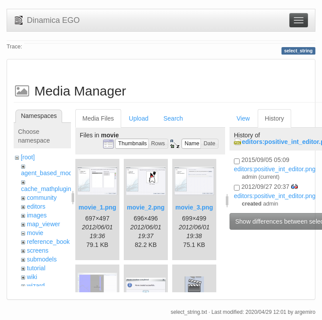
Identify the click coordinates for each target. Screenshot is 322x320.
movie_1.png (97, 207)
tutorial (36, 268)
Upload (138, 118)
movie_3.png (194, 207)
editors (36, 206)
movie (35, 232)
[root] (28, 157)
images (37, 215)
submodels (42, 259)
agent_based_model (49, 173)
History (274, 118)
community (42, 197)
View (243, 118)
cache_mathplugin (46, 188)
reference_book (48, 241)
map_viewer (43, 224)
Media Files (98, 118)
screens (37, 250)
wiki (32, 276)
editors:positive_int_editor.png (274, 169)
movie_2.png (146, 207)
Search (173, 118)
